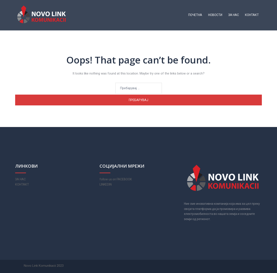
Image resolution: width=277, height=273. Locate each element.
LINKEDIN (106, 184)
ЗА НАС (233, 15)
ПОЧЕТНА (195, 15)
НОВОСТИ (215, 15)
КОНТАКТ (252, 15)
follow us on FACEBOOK (116, 179)
